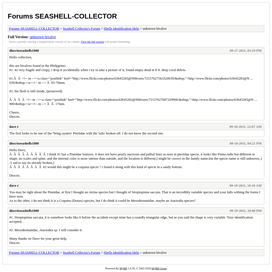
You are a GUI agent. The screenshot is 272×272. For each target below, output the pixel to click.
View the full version (92, 41)
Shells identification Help (121, 28)
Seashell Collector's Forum (81, 28)
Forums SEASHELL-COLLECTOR (62, 16)
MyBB (123, 268)
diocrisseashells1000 (24, 50)
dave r (14, 127)
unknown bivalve (43, 37)
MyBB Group (159, 268)
